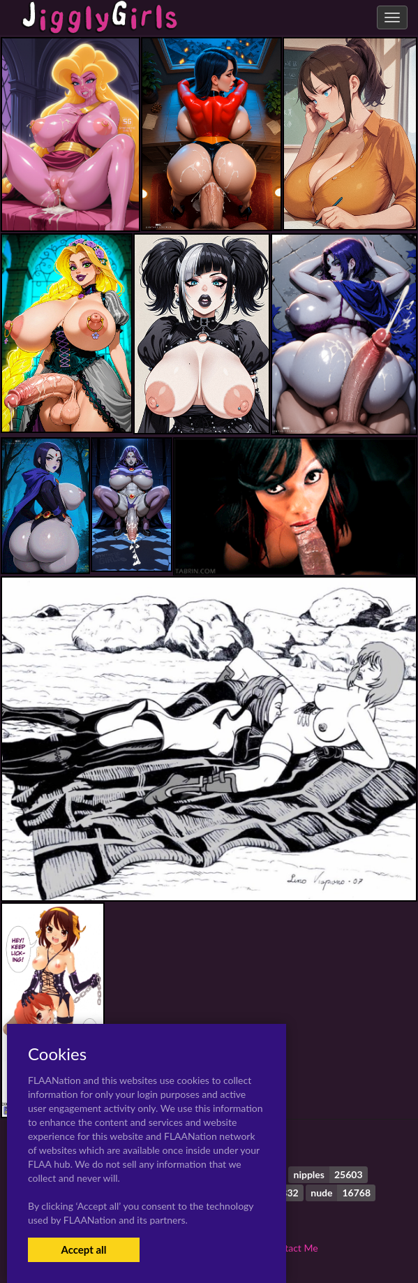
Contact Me (292, 1248)
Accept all (83, 1249)
